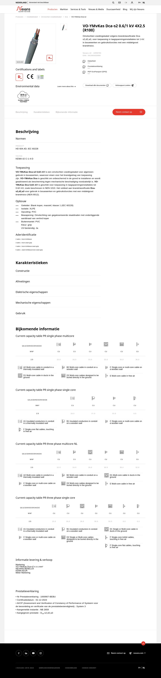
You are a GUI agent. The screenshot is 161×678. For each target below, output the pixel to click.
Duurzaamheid (113, 9)
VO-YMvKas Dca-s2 (78, 17)
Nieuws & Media (96, 9)
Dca (66, 17)
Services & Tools (78, 9)
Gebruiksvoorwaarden (49, 668)
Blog (125, 9)
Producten (52, 9)
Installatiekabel (32, 17)
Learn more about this (66, 86)
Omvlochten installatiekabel (51, 17)
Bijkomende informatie (67, 112)
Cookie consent (89, 668)
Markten (64, 9)
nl (144, 2)
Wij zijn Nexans (137, 9)
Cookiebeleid (71, 668)
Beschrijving (22, 112)
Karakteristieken (42, 112)
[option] (21, 77)
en (139, 2)
